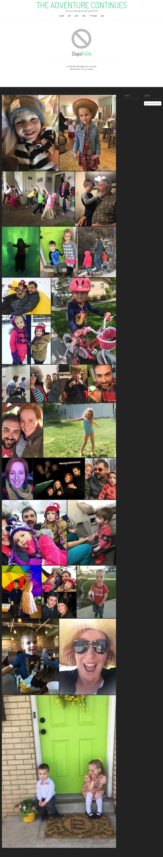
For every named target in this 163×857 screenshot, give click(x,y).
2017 (69, 16)
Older (61, 16)
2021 (102, 16)
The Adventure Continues (81, 5)
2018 (76, 16)
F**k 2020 (93, 16)
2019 (83, 16)
